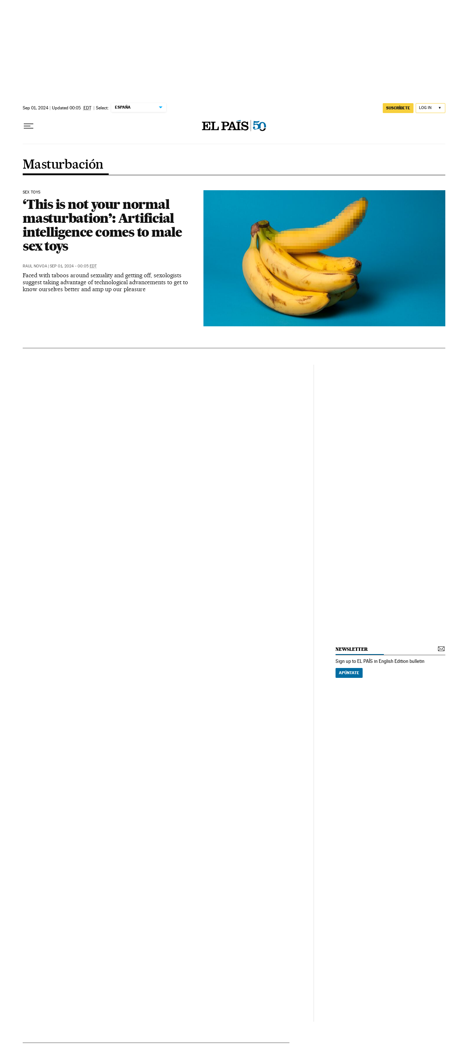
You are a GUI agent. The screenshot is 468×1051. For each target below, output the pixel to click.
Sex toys (31, 192)
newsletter (352, 649)
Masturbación (63, 165)
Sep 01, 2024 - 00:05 (73, 266)
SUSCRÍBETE (398, 107)
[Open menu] (28, 126)
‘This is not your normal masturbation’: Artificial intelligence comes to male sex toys (102, 225)
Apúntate (349, 672)
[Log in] (430, 108)
